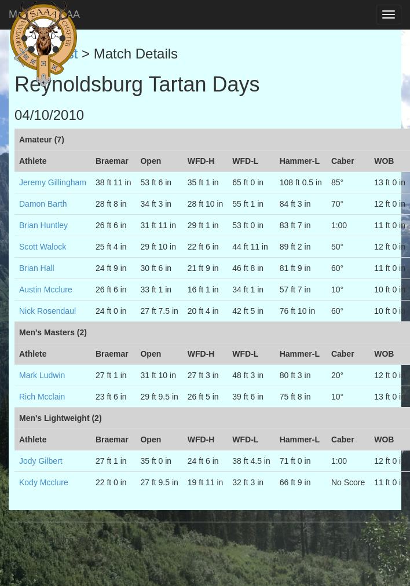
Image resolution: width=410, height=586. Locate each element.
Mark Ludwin (42, 375)
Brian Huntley (43, 225)
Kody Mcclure (43, 482)
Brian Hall (36, 268)
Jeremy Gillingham (52, 182)
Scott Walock (42, 246)
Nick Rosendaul (47, 311)
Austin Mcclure (45, 289)
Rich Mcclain (42, 396)
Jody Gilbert (41, 461)
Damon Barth (43, 203)
